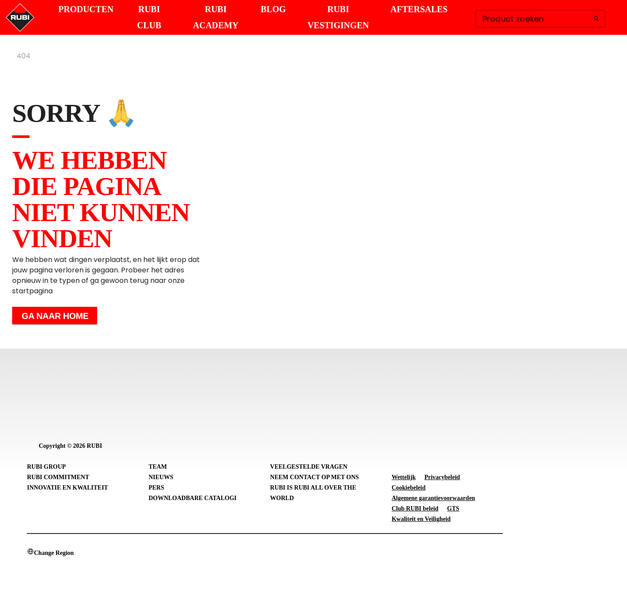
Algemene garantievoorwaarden (433, 498)
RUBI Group (46, 466)
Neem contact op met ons (314, 477)
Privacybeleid (442, 477)
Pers (156, 487)
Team (157, 466)
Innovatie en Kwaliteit (67, 487)
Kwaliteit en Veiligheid (420, 519)
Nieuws (160, 477)
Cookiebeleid (408, 487)
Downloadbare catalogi (192, 498)
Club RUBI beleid (414, 508)
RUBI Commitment (58, 477)
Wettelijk (403, 477)
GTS (453, 508)
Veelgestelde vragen (308, 466)
